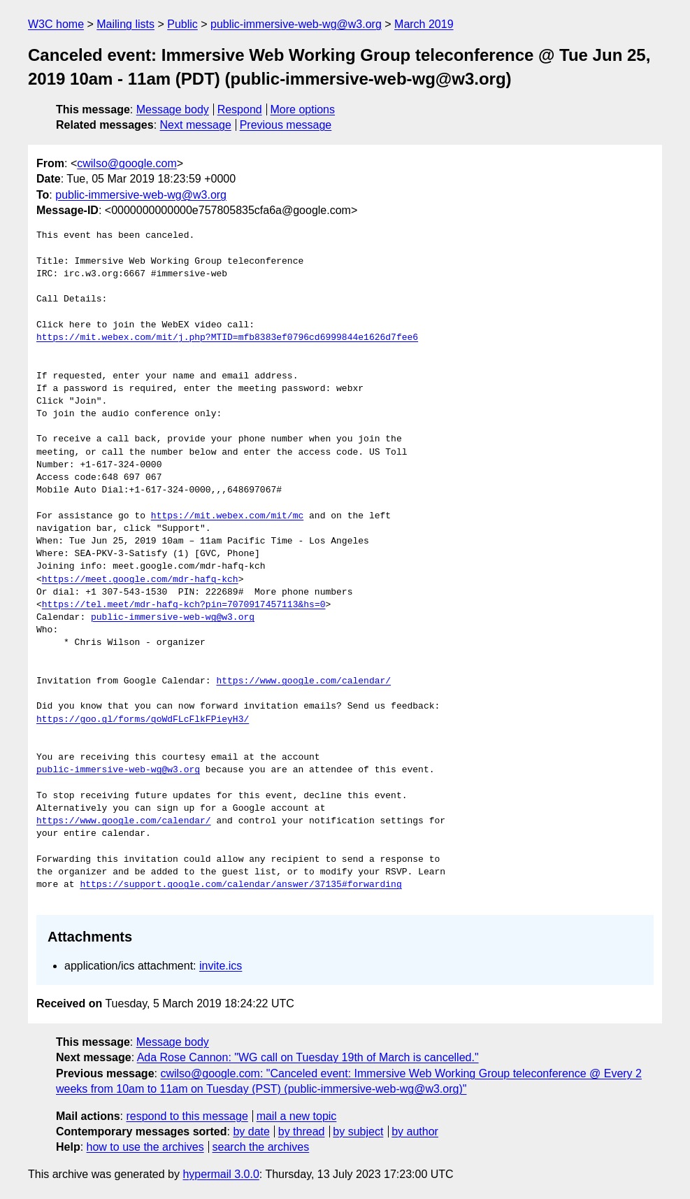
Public (182, 24)
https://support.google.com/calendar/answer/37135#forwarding (240, 885)
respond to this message (186, 1116)
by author (414, 1131)
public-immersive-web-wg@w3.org (296, 24)
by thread (301, 1131)
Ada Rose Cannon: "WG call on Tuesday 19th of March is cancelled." (308, 1057)
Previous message (286, 125)
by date (251, 1131)
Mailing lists (125, 24)
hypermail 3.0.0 (220, 1174)
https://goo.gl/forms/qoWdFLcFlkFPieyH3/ (142, 720)
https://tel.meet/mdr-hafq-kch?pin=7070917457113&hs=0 (184, 605)
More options (303, 109)
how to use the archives (145, 1147)
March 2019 (424, 24)
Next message (195, 125)
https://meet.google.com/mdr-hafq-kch (140, 580)
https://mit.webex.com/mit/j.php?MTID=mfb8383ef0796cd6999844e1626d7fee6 (227, 338)
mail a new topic (297, 1116)
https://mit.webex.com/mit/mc (227, 516)
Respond (239, 109)
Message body (172, 109)
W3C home (56, 24)
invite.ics (220, 966)
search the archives (261, 1147)
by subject (358, 1131)
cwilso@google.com (127, 163)
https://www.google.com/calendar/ (303, 681)
